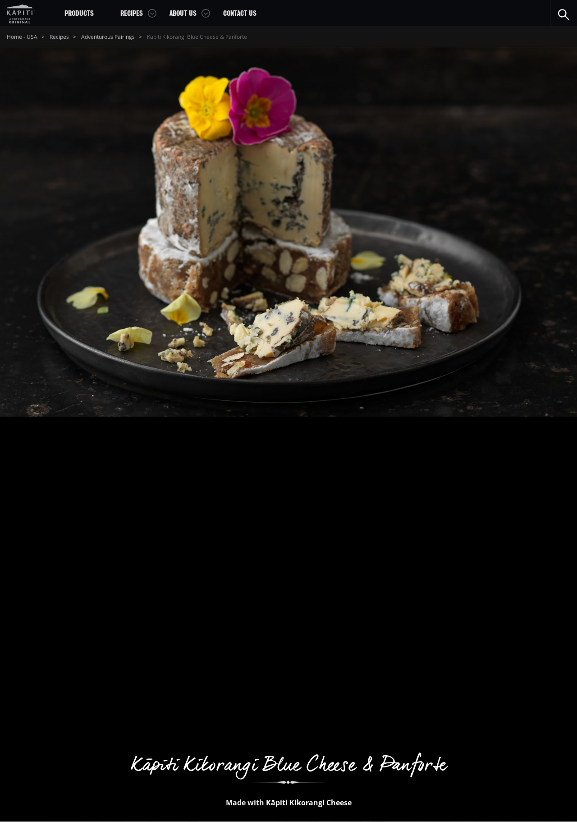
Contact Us (239, 13)
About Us (183, 13)
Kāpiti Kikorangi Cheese (309, 803)
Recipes (131, 13)
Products (79, 13)
